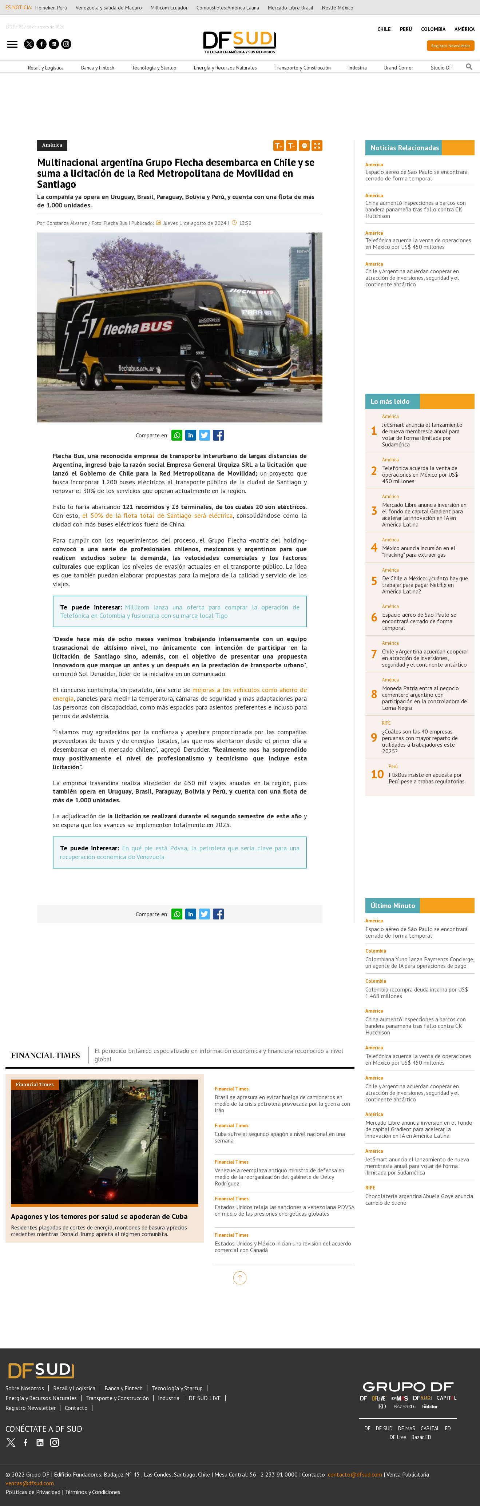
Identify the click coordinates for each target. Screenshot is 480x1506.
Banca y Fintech (97, 67)
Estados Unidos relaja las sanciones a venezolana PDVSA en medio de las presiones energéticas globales (284, 1210)
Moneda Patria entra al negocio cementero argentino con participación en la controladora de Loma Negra (424, 698)
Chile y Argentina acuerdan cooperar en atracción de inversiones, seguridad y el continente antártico (412, 277)
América (374, 165)
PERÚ (406, 29)
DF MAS (406, 1428)
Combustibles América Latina (228, 7)
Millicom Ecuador (169, 7)
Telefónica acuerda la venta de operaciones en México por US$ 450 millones (418, 243)
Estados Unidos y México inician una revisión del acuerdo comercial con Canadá (283, 1246)
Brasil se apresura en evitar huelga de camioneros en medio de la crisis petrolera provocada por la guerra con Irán (282, 1103)
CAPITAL (430, 1428)
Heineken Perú (51, 7)
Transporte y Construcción (302, 67)
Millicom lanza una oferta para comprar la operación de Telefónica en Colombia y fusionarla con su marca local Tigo (179, 611)
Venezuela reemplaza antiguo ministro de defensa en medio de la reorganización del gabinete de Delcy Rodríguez (279, 1177)
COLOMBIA (433, 29)
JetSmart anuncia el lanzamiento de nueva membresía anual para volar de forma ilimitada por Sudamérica (422, 434)
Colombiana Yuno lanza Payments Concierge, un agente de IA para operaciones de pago (419, 962)
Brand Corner (398, 67)
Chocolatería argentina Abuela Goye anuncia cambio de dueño (419, 1199)
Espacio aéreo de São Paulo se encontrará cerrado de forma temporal (416, 175)
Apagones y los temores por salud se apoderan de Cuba (99, 1216)
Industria (357, 67)
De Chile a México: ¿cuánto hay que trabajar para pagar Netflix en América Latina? (425, 585)
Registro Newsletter (450, 45)
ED (448, 1428)
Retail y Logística (46, 67)
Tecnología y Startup (154, 67)
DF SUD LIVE (205, 1398)
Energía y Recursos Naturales (225, 67)
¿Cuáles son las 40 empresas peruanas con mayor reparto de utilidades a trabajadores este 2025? (420, 741)
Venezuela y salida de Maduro (109, 7)
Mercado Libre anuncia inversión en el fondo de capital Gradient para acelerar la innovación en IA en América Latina (424, 514)
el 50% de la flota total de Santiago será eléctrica (157, 515)
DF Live (398, 1437)
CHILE (384, 29)
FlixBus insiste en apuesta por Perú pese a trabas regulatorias (427, 777)
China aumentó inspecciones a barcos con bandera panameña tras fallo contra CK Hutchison (415, 209)
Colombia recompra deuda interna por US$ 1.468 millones (416, 992)
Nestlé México (337, 7)
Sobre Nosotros (24, 1388)
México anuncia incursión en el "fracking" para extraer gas (418, 551)
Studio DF (441, 67)
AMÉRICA (465, 29)
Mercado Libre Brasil (290, 7)
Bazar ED (421, 1437)
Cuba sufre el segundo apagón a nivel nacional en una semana (280, 1137)
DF (367, 1428)
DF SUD (384, 1428)
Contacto (76, 1408)
